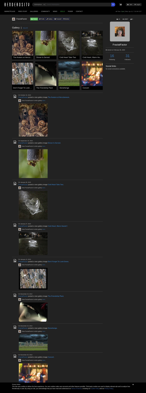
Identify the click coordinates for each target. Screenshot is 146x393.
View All (25, 28)
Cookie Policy (95, 388)
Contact (79, 11)
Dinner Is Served (43, 57)
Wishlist (66, 19)
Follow (34, 19)
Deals (62, 11)
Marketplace (9, 11)
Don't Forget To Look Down (24, 88)
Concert (86, 88)
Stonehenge (64, 88)
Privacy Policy (109, 388)
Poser (70, 11)
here (43, 100)
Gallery (49, 19)
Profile (41, 19)
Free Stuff (22, 11)
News (55, 11)
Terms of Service (76, 388)
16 (112, 56)
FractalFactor (23, 97)
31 (128, 56)
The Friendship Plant (44, 88)
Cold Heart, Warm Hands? (93, 57)
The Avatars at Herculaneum (24, 57)
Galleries (34, 11)
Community (45, 11)
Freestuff (57, 19)
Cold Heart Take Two (68, 57)
